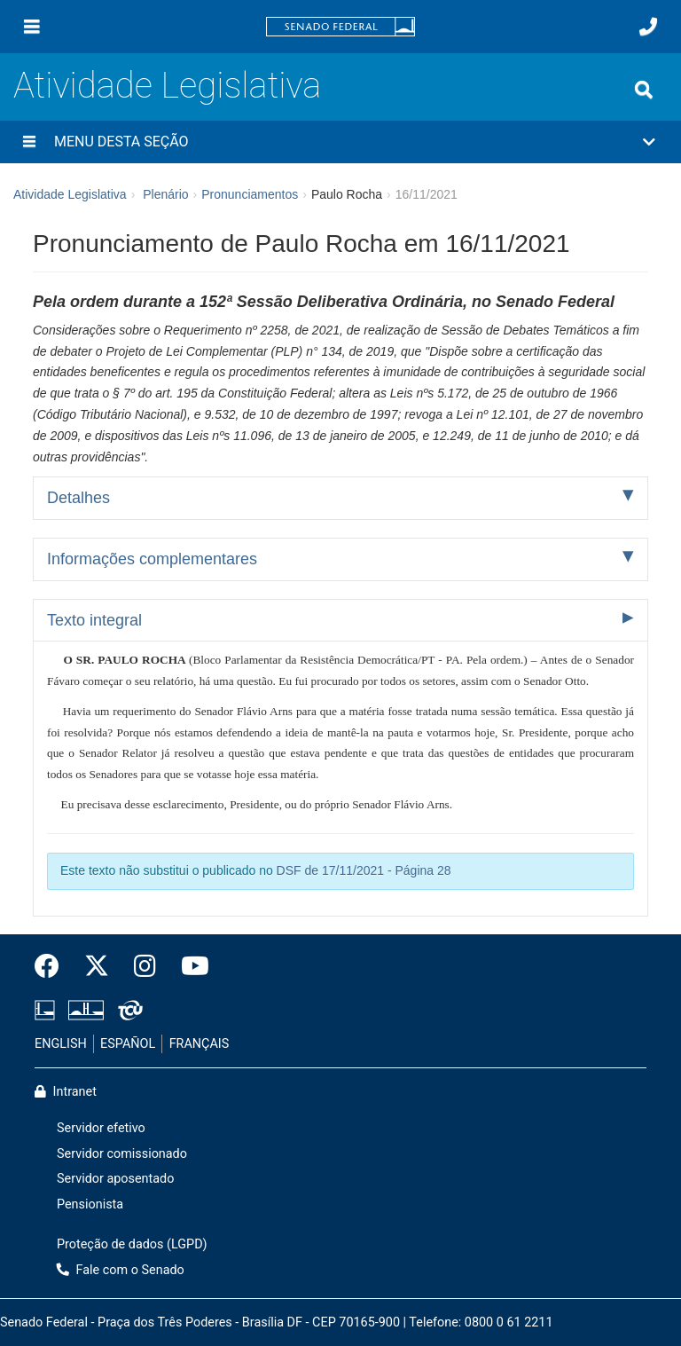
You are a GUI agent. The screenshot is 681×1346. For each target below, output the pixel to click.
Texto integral (94, 620)
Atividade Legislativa (167, 85)
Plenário (165, 194)
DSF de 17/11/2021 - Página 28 (364, 870)
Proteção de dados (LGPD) (132, 1244)
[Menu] (32, 26)
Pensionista (90, 1204)
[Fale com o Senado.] (648, 26)
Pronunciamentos (249, 194)
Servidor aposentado (115, 1178)
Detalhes (78, 498)
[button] (340, 142)
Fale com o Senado (120, 1270)
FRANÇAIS (199, 1043)
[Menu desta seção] (29, 142)
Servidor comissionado (122, 1153)
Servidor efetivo (101, 1128)
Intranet (66, 1091)
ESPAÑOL (127, 1043)
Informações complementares (152, 559)
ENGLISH (61, 1043)
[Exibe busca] (644, 89)
